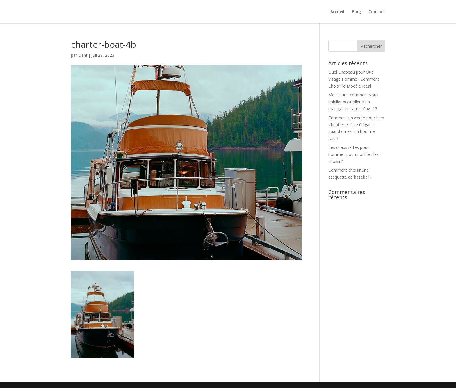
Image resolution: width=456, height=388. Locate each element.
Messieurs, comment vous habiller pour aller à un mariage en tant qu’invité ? (353, 101)
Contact (376, 12)
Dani (82, 55)
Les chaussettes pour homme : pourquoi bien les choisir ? (353, 154)
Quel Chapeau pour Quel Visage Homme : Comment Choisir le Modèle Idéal (353, 79)
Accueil (337, 12)
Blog (356, 12)
